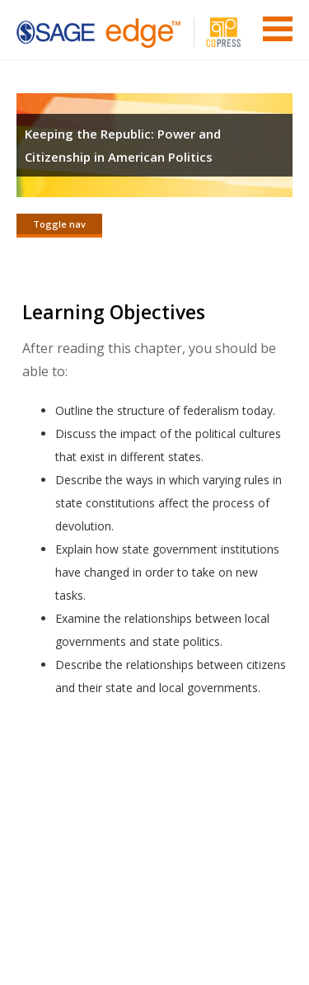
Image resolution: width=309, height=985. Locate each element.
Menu (278, 28)
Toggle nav (59, 224)
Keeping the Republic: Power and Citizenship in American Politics (123, 145)
